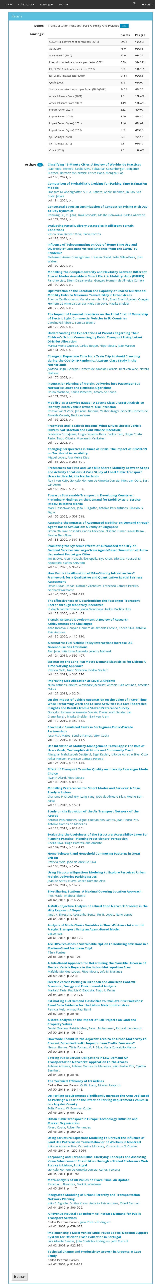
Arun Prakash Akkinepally (80, 558)
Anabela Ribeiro (75, 896)
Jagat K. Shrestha (59, 914)
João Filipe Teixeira (60, 169)
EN (134, 3)
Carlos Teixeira (109, 1169)
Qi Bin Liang (88, 1085)
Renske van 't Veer (60, 411)
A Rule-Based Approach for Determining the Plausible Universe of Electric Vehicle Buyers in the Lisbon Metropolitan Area (97, 965)
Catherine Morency (91, 1146)
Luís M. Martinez (111, 971)
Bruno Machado (58, 392)
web (124, 25)
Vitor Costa (101, 735)
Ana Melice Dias (78, 457)
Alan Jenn (54, 651)
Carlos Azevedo (134, 215)
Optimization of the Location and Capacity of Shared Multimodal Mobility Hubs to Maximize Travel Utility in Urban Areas (97, 293)
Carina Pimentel (81, 392)
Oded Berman (129, 1203)
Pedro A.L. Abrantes (61, 1184)
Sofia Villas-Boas (124, 257)
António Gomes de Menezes (67, 824)
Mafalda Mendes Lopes (64, 971)
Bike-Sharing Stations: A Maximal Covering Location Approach (94, 891)
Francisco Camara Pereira (120, 586)
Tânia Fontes (92, 234)
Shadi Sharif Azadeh (123, 299)
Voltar (19, 1277)
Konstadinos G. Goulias (121, 1146)
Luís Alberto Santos (61, 1241)
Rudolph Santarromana (63, 609)
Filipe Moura (108, 346)
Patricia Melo (56, 670)
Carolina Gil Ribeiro (60, 322)
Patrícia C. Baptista (81, 990)
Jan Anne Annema (87, 411)
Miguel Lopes (57, 457)
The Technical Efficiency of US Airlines (76, 1081)
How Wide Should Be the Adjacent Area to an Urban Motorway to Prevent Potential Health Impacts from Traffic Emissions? (97, 1041)
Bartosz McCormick (73, 173)
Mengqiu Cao (115, 173)
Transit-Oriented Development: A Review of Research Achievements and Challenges (88, 621)
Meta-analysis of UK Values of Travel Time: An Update (88, 1180)
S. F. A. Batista (92, 192)
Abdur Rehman (114, 192)
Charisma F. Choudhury (63, 796)
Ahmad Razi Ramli (79, 1009)
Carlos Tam (115, 434)
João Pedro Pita (127, 820)
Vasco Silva (55, 234)
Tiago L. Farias (105, 990)
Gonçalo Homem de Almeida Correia (119, 280)
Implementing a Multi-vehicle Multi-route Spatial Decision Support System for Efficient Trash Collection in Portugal (98, 1235)
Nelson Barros (57, 1047)
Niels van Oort (97, 303)
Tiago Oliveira (65, 438)
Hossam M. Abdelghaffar (65, 192)
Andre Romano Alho (91, 881)
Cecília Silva (82, 169)
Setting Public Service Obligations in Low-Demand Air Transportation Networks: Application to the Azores (88, 1060)
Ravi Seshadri (87, 215)
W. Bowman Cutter (79, 1108)
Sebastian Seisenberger (108, 169)
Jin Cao (130, 192)
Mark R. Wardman (89, 1184)
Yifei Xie (119, 558)
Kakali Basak (136, 531)
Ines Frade (55, 896)
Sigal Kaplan (101, 754)
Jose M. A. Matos (59, 735)
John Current (119, 1241)
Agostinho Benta (84, 914)
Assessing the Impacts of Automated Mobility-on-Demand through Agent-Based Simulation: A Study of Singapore (98, 524)
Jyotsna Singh (57, 369)
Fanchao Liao (56, 280)
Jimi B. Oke (55, 558)
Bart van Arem (99, 716)
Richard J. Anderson (129, 1028)
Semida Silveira (85, 322)
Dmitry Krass (78, 1203)
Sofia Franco (56, 1108)
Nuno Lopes (124, 914)
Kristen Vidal (73, 234)
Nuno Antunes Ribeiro (63, 685)
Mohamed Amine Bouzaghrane (69, 257)
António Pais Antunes (113, 508)
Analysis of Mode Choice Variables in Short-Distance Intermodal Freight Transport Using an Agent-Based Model (96, 927)
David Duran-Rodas (61, 586)
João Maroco (126, 346)
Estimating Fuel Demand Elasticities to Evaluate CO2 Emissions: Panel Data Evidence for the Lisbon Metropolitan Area (95, 1003)
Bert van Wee (128, 369)
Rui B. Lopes (105, 914)
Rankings (46, 4)
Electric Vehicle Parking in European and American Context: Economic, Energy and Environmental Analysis (92, 984)
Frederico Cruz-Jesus (62, 434)
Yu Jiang (71, 215)
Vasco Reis (55, 933)
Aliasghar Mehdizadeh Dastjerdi (69, 754)
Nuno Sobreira (77, 670)
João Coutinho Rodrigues (93, 1241)
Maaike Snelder (119, 303)
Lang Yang (87, 796)
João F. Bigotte (87, 508)
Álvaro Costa (56, 1127)
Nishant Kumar (116, 531)
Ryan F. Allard (57, 778)
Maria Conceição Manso (120, 1047)
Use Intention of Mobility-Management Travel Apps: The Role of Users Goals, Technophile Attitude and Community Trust (96, 748)
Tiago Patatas (74, 843)
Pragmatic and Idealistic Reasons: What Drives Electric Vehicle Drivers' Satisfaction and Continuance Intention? (94, 428)
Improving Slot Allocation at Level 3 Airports (81, 681)
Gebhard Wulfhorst (61, 590)
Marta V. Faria (57, 990)
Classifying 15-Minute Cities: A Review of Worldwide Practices (94, 164)
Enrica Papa (96, 173)
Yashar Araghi (109, 411)
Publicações (26, 4)
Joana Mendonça (92, 609)
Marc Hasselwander (61, 508)
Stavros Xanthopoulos (63, 299)
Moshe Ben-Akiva (110, 215)
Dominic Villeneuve (89, 586)
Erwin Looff (107, 712)
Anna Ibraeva (57, 628)
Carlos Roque (89, 346)
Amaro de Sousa (105, 392)
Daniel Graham (58, 1028)
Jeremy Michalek (100, 651)
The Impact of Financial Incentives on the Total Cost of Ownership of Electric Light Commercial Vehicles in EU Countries (98, 316)
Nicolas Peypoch (109, 1085)
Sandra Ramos (82, 735)
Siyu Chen (105, 558)
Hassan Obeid (101, 257)
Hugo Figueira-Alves (92, 434)
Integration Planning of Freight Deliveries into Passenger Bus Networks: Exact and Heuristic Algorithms (94, 385)
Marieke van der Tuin (94, 299)
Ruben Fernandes (79, 1127)
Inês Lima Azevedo (74, 651)
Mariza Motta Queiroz (63, 346)
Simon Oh (54, 531)
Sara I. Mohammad (101, 1028)
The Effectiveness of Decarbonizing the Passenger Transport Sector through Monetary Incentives (94, 603)
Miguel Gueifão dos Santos (96, 820)
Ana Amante (94, 843)
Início (8, 4)
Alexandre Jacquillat (92, 685)
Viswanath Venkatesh (91, 438)
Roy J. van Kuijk (58, 480)
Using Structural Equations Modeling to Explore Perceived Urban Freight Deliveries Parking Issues (96, 874)
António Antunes (59, 1066)
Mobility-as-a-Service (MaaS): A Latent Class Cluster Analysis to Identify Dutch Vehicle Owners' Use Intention (96, 405)
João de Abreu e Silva (125, 754)
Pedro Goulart (98, 670)
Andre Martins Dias (118, 609)
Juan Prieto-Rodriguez (95, 1222)
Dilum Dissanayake (80, 280)
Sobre (63, 4)
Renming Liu (56, 215)
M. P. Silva (95, 1047)
